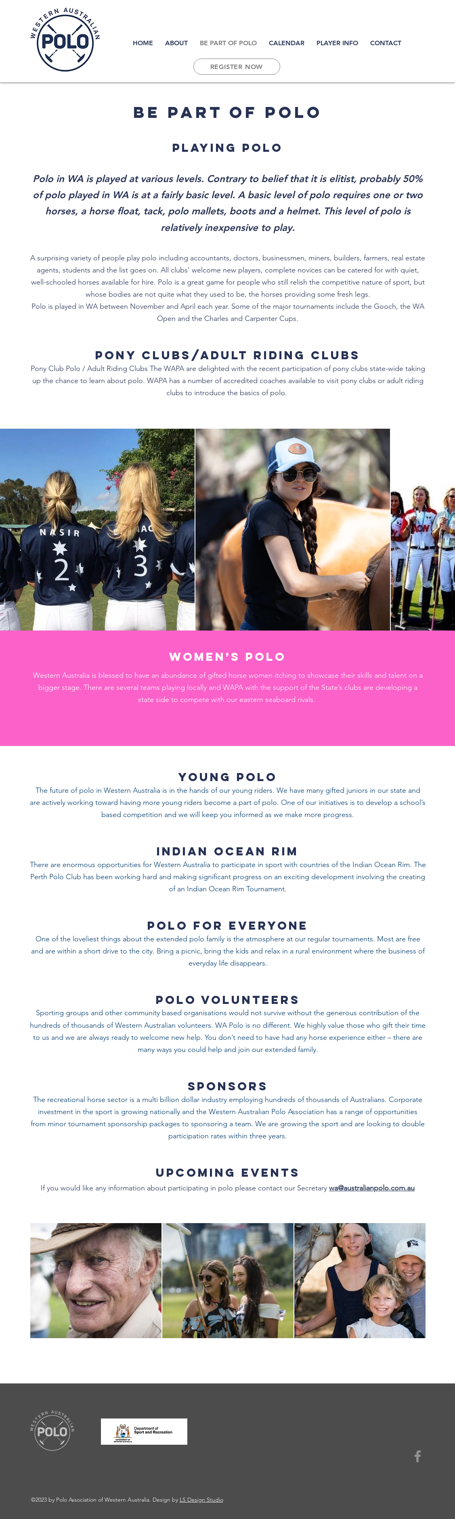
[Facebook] (418, 1456)
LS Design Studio (201, 1499)
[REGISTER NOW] (236, 67)
